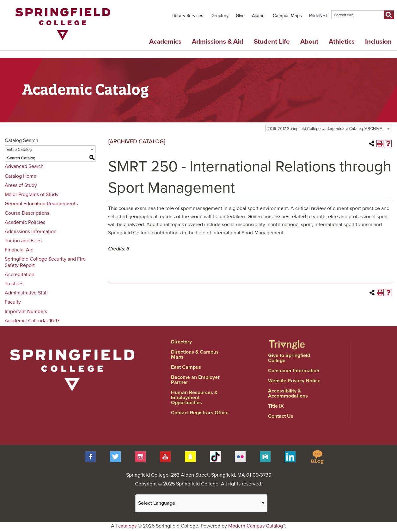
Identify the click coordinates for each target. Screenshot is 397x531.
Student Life (272, 42)
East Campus (186, 367)
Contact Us (280, 416)
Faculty (13, 302)
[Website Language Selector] (201, 503)
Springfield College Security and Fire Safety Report (45, 262)
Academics (165, 42)
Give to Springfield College (289, 358)
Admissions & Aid (217, 42)
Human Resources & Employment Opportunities (194, 397)
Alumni (259, 15)
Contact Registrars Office (200, 413)
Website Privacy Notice (294, 381)
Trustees (14, 284)
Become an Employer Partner (195, 380)
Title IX (276, 406)
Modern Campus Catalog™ (256, 526)
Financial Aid (19, 250)
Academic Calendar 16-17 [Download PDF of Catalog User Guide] (32, 321)
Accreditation (19, 274)
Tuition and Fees (23, 241)
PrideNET (318, 15)
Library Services (187, 15)
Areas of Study (21, 185)
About (309, 42)
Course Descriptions (27, 213)
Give (240, 15)
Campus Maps (287, 15)
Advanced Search (24, 166)
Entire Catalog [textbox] (19, 149)
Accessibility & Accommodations (288, 393)
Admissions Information (31, 231)
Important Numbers (26, 311)
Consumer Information (293, 370)
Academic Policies (25, 222)
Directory (220, 15)
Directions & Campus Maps (195, 354)
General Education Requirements (41, 204)
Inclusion (378, 42)
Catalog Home (20, 176)
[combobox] (329, 128)
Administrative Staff (26, 293)
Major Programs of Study (31, 194)
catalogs (127, 526)
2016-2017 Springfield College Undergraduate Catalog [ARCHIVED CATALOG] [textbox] (329, 128)
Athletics (342, 42)
